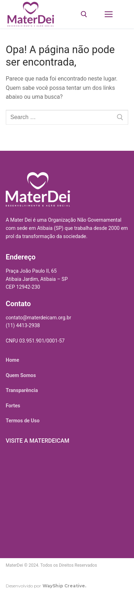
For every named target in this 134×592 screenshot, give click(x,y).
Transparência (22, 390)
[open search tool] (84, 14)
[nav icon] (108, 14)
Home (12, 360)
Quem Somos (21, 375)
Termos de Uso (23, 420)
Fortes (13, 405)
